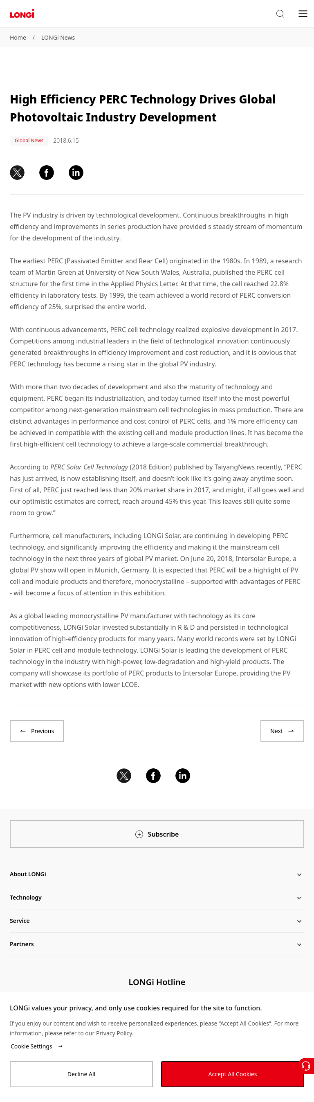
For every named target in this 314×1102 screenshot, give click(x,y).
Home (18, 37)
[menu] (303, 13)
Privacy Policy (114, 1033)
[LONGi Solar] (22, 14)
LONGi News (58, 37)
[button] (280, 14)
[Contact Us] (306, 1066)
